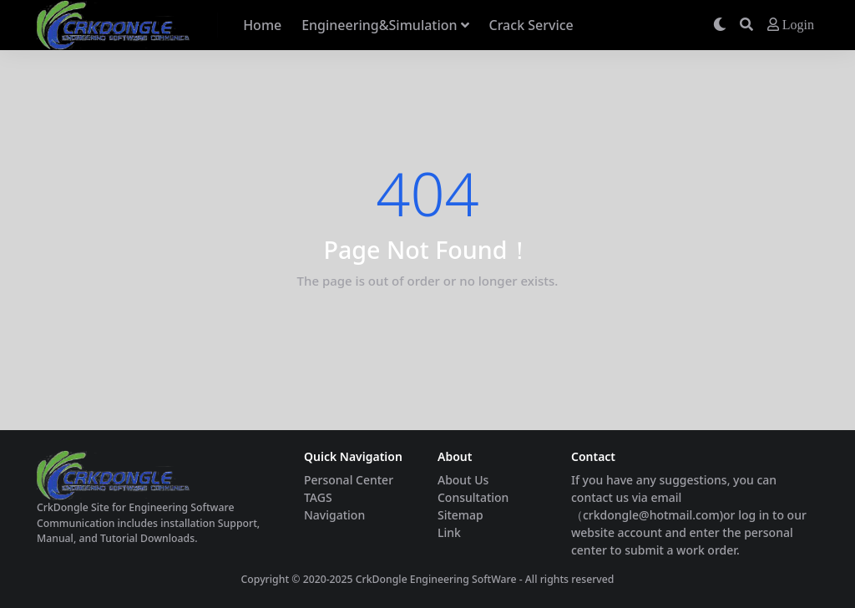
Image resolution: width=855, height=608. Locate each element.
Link (449, 532)
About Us (463, 480)
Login (790, 25)
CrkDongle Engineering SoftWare (436, 579)
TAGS (318, 497)
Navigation (334, 515)
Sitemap (460, 515)
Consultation (473, 497)
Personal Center (348, 480)
